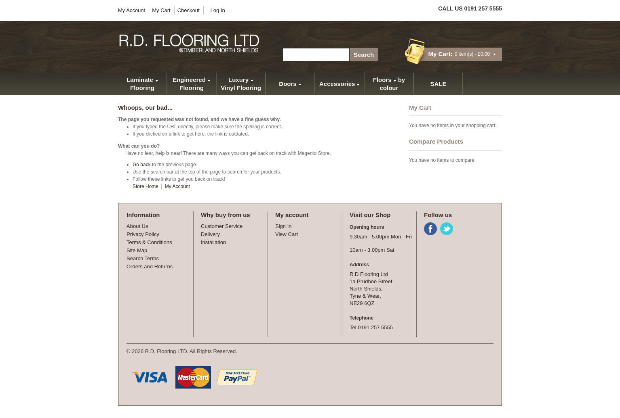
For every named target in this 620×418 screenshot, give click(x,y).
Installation (213, 242)
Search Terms (143, 258)
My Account (131, 10)
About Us (137, 226)
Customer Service (222, 226)
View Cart (286, 234)
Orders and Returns (150, 266)
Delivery (210, 234)
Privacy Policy (143, 234)
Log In (218, 10)
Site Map (137, 250)
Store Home (145, 186)
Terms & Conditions (149, 242)
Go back (142, 164)
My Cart (161, 10)
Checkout (188, 10)
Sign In (283, 226)
